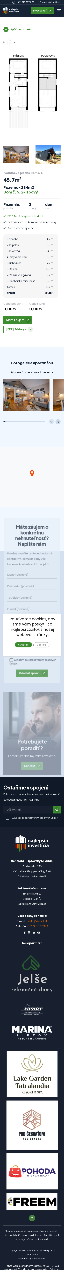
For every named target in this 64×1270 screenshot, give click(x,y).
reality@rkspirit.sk (36, 921)
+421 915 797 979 (37, 926)
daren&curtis (39, 1258)
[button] (59, 11)
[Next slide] (58, 421)
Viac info (41, 644)
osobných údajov (48, 817)
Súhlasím (23, 644)
